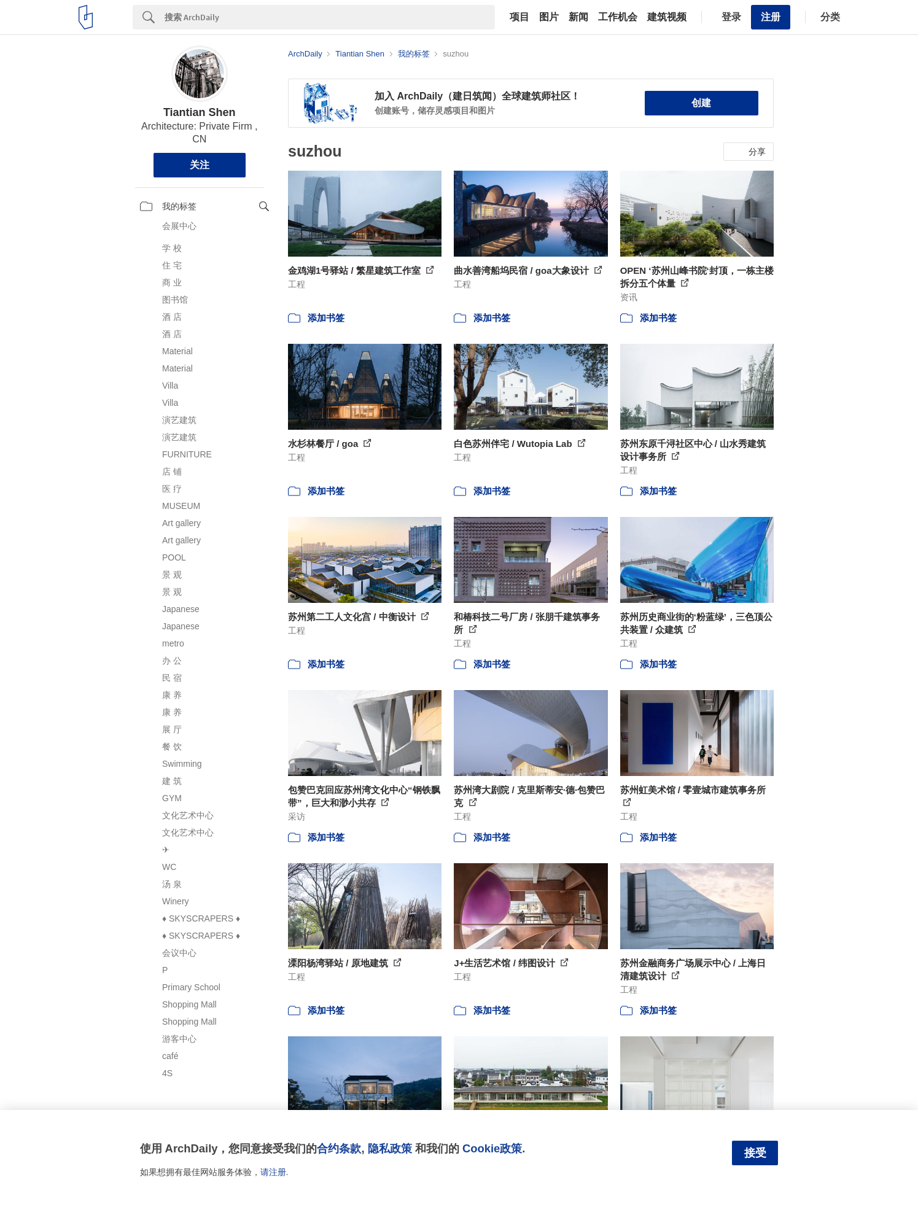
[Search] (330, 17)
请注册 (273, 1172)
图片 (549, 17)
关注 (199, 165)
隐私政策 (390, 1148)
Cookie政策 (492, 1148)
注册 (770, 17)
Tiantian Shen (199, 112)
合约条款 (339, 1148)
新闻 (578, 17)
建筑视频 (667, 17)
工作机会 (617, 17)
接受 (755, 1153)
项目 (519, 17)
